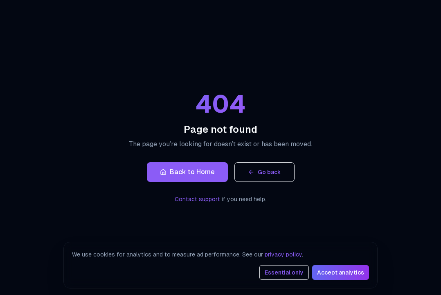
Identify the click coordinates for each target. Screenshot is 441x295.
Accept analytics (340, 272)
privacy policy (283, 254)
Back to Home (187, 172)
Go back (264, 172)
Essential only (284, 272)
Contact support (197, 199)
